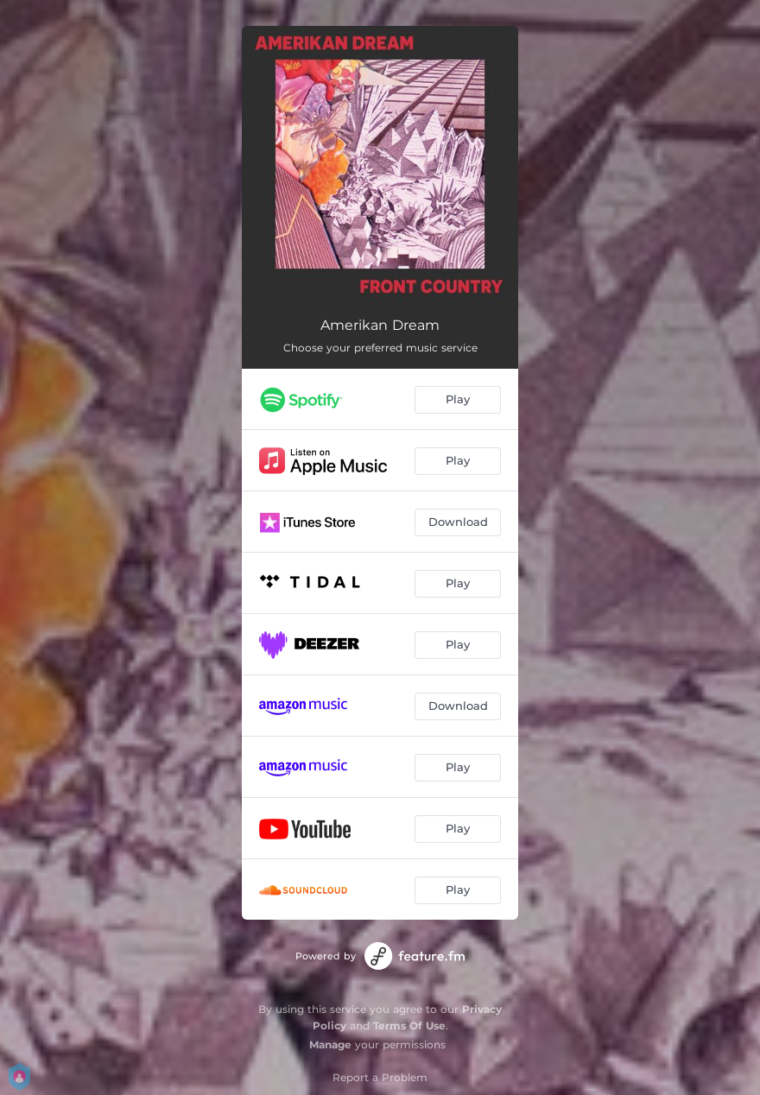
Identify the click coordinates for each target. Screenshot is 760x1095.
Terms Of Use (409, 1025)
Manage (330, 1044)
